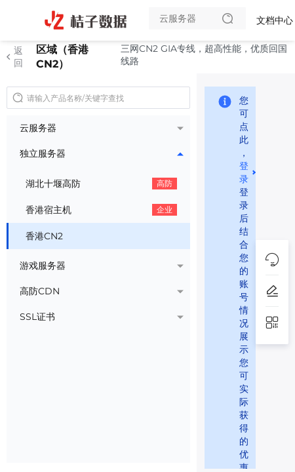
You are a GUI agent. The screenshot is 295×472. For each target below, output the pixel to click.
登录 (243, 171)
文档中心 (274, 20)
